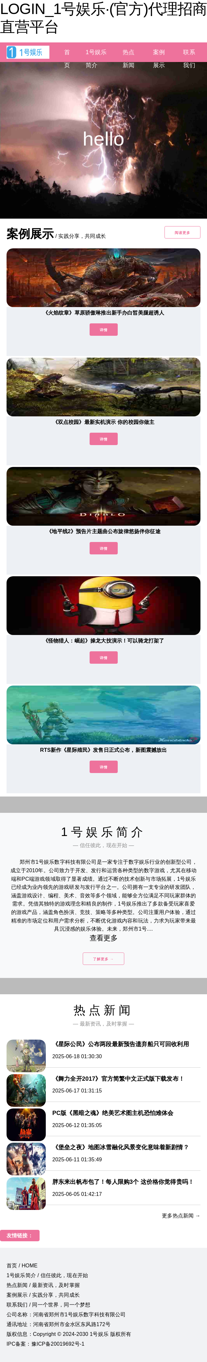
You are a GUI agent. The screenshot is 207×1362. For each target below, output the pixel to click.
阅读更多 (182, 233)
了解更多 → (103, 959)
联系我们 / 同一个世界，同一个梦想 (48, 1305)
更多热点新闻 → (181, 1215)
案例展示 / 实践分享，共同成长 (43, 1295)
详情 (104, 330)
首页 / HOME (22, 1265)
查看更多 (103, 938)
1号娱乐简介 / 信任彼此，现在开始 (47, 1275)
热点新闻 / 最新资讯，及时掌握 (43, 1285)
